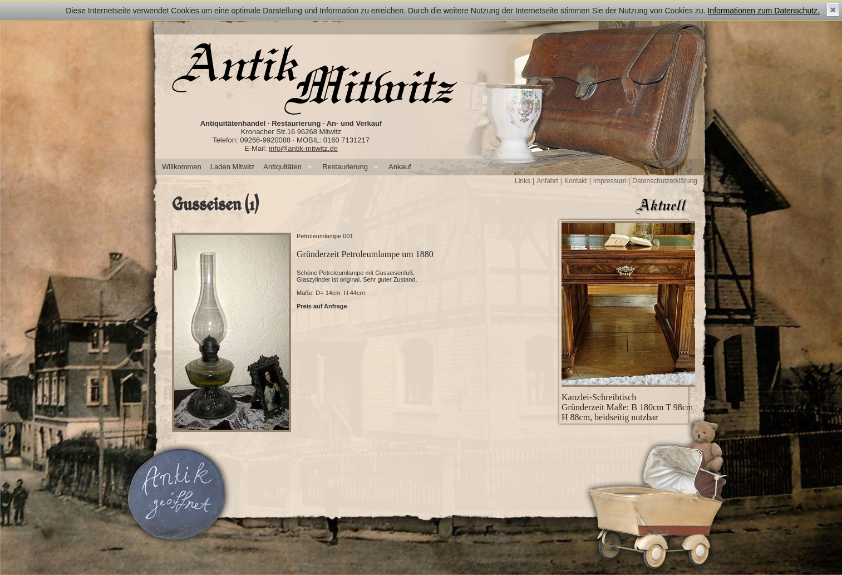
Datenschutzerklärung (664, 181)
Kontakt (575, 181)
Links (522, 181)
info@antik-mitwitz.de (303, 148)
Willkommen (181, 167)
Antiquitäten (285, 167)
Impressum (609, 181)
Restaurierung (348, 167)
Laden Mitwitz (232, 167)
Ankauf (399, 167)
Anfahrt (547, 181)
